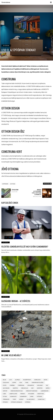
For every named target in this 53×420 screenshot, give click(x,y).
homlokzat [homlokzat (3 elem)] (40, 385)
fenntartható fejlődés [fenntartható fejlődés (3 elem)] (37, 382)
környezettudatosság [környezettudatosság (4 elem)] (31, 390)
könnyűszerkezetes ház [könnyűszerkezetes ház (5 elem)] (17, 390)
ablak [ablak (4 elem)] (4, 379)
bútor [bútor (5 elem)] (45, 379)
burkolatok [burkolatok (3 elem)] (37, 379)
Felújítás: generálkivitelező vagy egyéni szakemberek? (24, 246)
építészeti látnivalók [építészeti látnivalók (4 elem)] (16, 402)
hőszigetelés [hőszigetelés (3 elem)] (24, 388)
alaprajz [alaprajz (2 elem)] (17, 379)
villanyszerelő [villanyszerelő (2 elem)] (30, 399)
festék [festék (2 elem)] (4, 385)
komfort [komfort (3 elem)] (5, 390)
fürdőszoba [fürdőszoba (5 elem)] (21, 385)
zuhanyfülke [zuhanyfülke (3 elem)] (41, 399)
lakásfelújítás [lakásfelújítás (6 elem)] (13, 393)
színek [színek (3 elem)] (31, 396)
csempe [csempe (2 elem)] (14, 382)
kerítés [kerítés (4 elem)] (48, 388)
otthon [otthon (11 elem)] (5, 396)
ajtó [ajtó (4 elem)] (10, 379)
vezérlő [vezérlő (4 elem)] (21, 399)
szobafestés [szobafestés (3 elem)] (13, 396)
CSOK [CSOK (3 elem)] (20, 382)
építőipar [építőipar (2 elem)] (27, 402)
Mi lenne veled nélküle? (11, 355)
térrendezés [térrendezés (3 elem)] (6, 399)
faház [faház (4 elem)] (26, 382)
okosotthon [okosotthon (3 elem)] (40, 393)
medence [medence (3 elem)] (22, 393)
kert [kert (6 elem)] (32, 388)
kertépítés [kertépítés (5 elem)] (39, 388)
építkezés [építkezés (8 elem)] (5, 402)
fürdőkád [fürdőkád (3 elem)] (12, 385)
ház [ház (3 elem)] (47, 385)
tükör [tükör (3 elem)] (14, 399)
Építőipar (6, 45)
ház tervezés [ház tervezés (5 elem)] (6, 388)
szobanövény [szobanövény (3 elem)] (23, 396)
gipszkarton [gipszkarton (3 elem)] (30, 385)
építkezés (5, 183)
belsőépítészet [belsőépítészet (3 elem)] (27, 379)
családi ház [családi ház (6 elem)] (6, 382)
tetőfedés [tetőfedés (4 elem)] (39, 396)
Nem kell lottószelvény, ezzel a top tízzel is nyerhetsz (36, 193)
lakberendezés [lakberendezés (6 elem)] (44, 390)
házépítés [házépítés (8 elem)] (15, 388)
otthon (13, 183)
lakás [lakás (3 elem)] (4, 393)
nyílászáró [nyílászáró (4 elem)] (31, 393)
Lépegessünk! (16, 190)
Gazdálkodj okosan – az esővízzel (15, 300)
